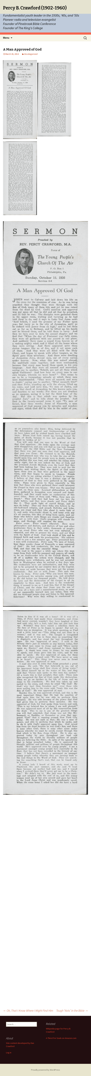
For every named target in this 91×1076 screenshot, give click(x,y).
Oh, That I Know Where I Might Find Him (28, 1010)
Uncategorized (31, 54)
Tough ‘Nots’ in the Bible (72, 1010)
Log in (8, 1052)
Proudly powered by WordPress (45, 1069)
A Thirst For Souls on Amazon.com (61, 1038)
